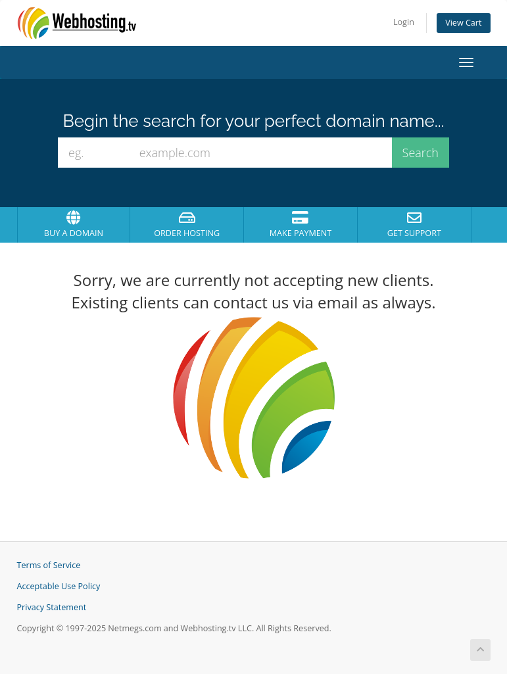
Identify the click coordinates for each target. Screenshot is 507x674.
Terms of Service (49, 565)
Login (403, 22)
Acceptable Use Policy (59, 586)
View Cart (463, 22)
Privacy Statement (52, 607)
